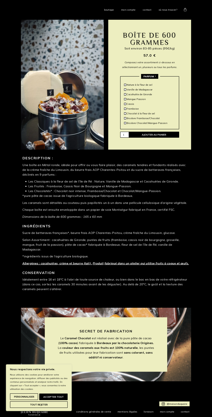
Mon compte (128, 9)
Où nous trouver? (168, 9)
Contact (147, 9)
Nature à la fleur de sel (138, 84)
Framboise (131, 108)
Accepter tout (39, 404)
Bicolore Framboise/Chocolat (142, 118)
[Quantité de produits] (124, 135)
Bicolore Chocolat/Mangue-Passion (145, 123)
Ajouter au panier (154, 134)
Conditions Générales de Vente (90, 411)
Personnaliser (25, 396)
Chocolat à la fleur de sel (139, 113)
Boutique (109, 9)
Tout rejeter (54, 396)
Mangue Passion (135, 99)
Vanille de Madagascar (138, 89)
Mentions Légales (125, 411)
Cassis (129, 103)
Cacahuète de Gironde (138, 94)
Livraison (147, 411)
